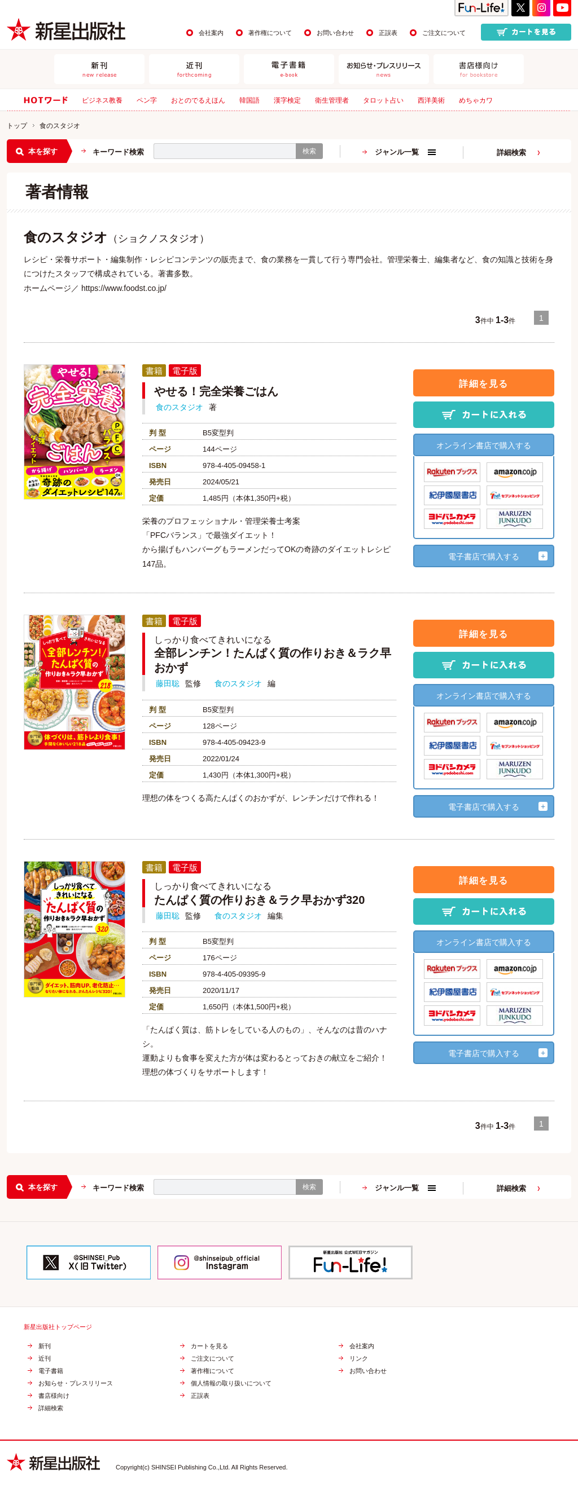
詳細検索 (511, 152)
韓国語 (249, 100)
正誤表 (388, 32)
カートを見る (209, 1346)
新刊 (44, 1346)
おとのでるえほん (198, 100)
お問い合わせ (335, 32)
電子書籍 (50, 1371)
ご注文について (444, 32)
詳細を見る (484, 383)
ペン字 (147, 100)
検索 (309, 151)
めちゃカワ (476, 100)
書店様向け (53, 1396)
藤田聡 (167, 683)
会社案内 (211, 32)
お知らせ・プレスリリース (75, 1383)
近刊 (44, 1359)
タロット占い (383, 100)
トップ (17, 125)
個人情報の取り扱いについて (231, 1383)
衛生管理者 (332, 100)
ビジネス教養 (102, 100)
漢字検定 (287, 100)
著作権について (270, 32)
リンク (358, 1359)
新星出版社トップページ (58, 1327)
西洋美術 (431, 100)
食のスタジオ (179, 407)
